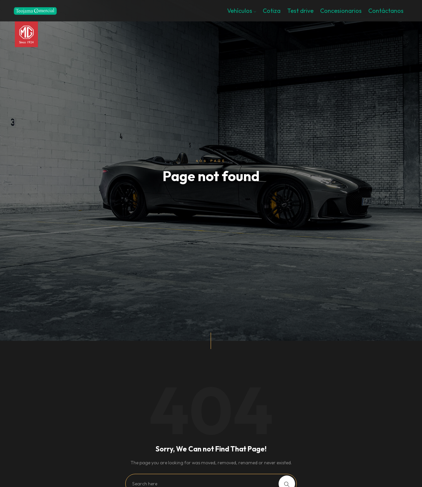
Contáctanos (386, 10)
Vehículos (241, 10)
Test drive (300, 10)
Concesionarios (341, 10)
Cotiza (272, 10)
